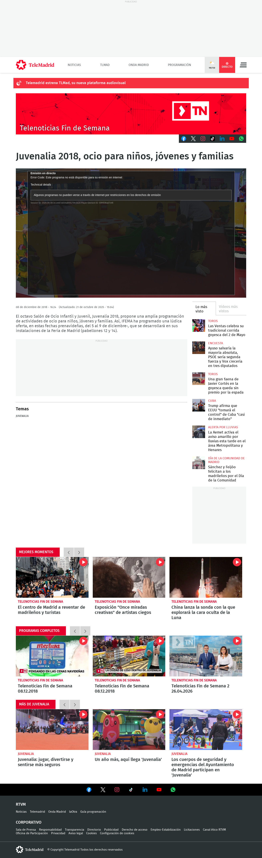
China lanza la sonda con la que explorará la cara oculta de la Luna (205, 577)
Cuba (212, 400)
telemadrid (29, 849)
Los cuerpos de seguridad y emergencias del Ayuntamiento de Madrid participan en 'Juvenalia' (205, 729)
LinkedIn (222, 138)
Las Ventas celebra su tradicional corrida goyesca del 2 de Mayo (198, 325)
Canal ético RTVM (214, 829)
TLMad (105, 65)
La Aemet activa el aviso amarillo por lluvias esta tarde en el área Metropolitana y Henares (198, 432)
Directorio (94, 829)
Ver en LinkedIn (145, 790)
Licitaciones (192, 829)
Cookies (91, 833)
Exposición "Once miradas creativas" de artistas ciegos (129, 577)
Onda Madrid (139, 65)
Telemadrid (37, 811)
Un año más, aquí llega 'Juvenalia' (129, 729)
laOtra (73, 811)
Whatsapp (241, 138)
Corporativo (28, 822)
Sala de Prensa (26, 829)
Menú (243, 65)
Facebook (183, 138)
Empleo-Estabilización (166, 829)
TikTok (212, 138)
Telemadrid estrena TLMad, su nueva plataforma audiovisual (76, 83)
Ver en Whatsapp (173, 790)
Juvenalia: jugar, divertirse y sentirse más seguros (52, 729)
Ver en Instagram (117, 790)
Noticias (74, 65)
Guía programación (93, 811)
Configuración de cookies (117, 833)
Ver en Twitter (103, 790)
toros (213, 321)
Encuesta (215, 343)
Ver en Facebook (89, 790)
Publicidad (111, 829)
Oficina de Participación (32, 833)
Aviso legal (76, 833)
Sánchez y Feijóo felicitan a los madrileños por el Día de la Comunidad (198, 462)
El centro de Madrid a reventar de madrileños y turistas (52, 577)
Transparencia (74, 829)
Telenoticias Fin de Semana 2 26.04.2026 (205, 656)
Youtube (232, 138)
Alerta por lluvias (223, 427)
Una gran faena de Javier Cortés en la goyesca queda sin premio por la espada (198, 378)
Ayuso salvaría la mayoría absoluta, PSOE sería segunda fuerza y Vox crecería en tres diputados (198, 347)
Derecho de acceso (134, 829)
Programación (179, 65)
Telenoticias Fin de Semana (40, 601)
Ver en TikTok (131, 790)
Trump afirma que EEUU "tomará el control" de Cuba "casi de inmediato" (198, 405)
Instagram (203, 138)
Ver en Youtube (159, 790)
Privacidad (58, 833)
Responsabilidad (50, 829)
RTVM (21, 804)
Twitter (193, 138)
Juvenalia (22, 416)
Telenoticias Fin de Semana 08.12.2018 (52, 656)
